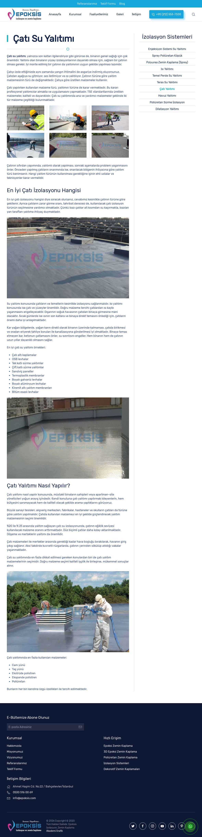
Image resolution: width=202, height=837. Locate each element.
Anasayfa (55, 14)
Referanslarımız (87, 3)
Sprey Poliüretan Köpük (167, 55)
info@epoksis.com (22, 795)
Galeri (120, 14)
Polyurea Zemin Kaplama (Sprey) (167, 62)
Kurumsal (75, 14)
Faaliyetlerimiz (99, 14)
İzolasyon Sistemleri (114, 760)
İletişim (136, 14)
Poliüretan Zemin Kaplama (119, 754)
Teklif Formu (108, 3)
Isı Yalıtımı (167, 69)
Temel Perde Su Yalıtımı (167, 75)
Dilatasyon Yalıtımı (167, 109)
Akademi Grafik (53, 828)
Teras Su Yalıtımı (167, 82)
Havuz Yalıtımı (167, 95)
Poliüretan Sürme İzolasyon (167, 102)
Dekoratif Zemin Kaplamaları (120, 766)
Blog (122, 3)
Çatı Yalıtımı (167, 89)
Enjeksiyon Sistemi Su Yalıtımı (167, 49)
